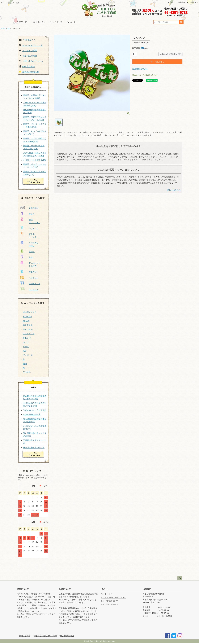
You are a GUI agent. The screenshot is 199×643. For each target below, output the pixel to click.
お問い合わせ (24, 636)
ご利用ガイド (193, 2)
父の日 (32, 252)
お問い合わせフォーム (32, 61)
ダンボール (27, 355)
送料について (23, 589)
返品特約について (140, 69)
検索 (181, 22)
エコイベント (28, 334)
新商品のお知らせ (30, 72)
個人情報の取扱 (67, 636)
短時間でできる (29, 312)
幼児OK (26, 321)
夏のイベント (34, 263)
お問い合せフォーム (109, 604)
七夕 (31, 257)
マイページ (56, 22)
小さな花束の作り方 (32, 414)
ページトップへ (179, 578)
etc (9, 28)
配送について (65, 589)
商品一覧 (22, 22)
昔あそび (27, 338)
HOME (3, 28)
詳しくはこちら (174, 190)
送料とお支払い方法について (38, 614)
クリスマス (33, 289)
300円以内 (27, 316)
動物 (25, 364)
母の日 (32, 246)
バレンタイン (34, 222)
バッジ (26, 342)
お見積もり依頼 (30, 56)
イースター (33, 237)
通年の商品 (33, 208)
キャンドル (27, 329)
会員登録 (181, 2)
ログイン (172, 2)
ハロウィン (33, 278)
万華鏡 (26, 346)
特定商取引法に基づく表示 (45, 636)
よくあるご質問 (29, 50)
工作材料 (27, 372)
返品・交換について (109, 601)
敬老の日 (32, 272)
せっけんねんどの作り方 (33, 447)
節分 (31, 220)
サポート (105, 589)
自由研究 (32, 266)
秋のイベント (34, 283)
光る (25, 351)
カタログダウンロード (32, 45)
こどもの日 (33, 243)
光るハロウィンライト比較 (34, 410)
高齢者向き (27, 325)
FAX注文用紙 (28, 66)
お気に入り (39, 22)
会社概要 (147, 589)
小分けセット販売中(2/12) (34, 160)
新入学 (32, 234)
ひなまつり (33, 228)
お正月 (32, 214)
